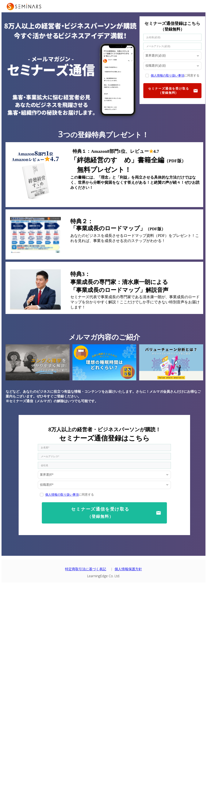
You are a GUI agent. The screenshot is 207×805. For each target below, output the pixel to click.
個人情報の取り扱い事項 (167, 75)
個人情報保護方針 (128, 569)
